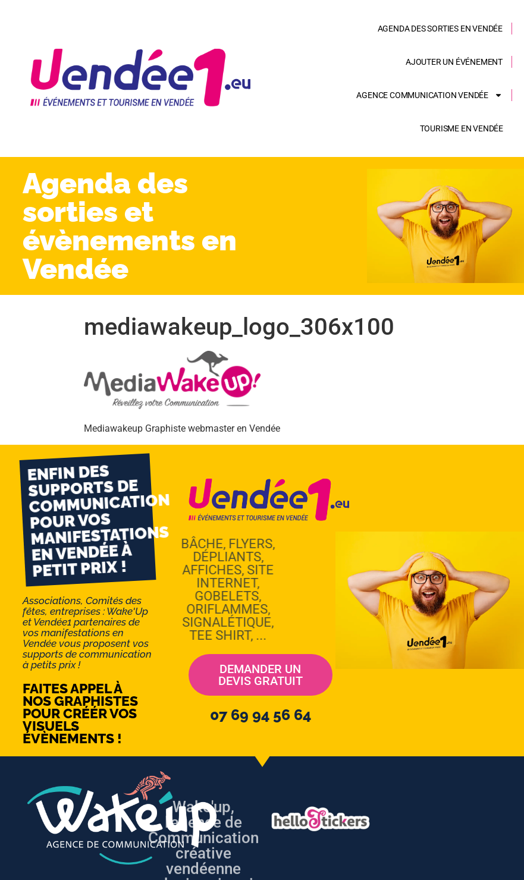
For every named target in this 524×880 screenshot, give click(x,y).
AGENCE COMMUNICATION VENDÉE (429, 95)
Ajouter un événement (454, 62)
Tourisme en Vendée (461, 128)
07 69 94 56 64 (260, 715)
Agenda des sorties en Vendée (440, 28)
